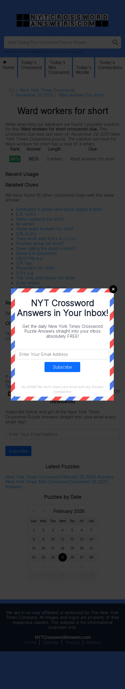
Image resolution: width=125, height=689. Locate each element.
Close (113, 289)
